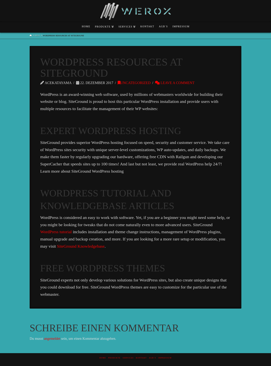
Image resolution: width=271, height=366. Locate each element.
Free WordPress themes (102, 268)
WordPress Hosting (129, 130)
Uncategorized (134, 83)
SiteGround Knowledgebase (81, 246)
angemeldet (52, 338)
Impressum (165, 358)
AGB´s (152, 358)
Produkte (114, 358)
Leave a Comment (175, 83)
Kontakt (141, 358)
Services (128, 358)
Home (102, 358)
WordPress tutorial (56, 231)
